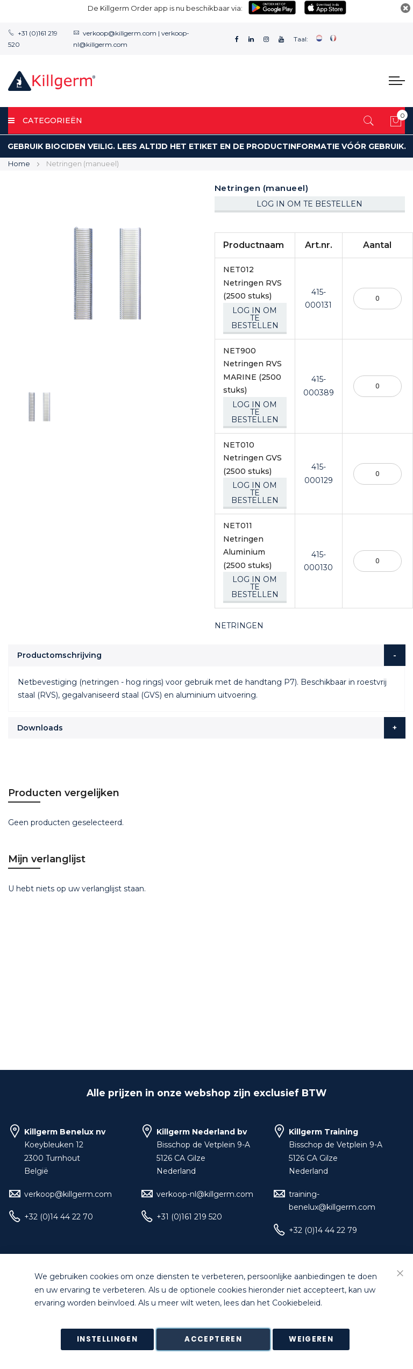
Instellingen (107, 1339)
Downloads (40, 728)
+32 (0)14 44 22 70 (58, 1217)
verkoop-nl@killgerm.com (204, 1194)
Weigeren (311, 1339)
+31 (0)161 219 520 (189, 1217)
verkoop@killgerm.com (119, 33)
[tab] (206, 655)
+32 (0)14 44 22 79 (323, 1230)
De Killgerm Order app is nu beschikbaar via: (165, 8)
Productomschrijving (59, 655)
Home (19, 163)
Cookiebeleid (296, 1303)
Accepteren (213, 1339)
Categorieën (45, 120)
